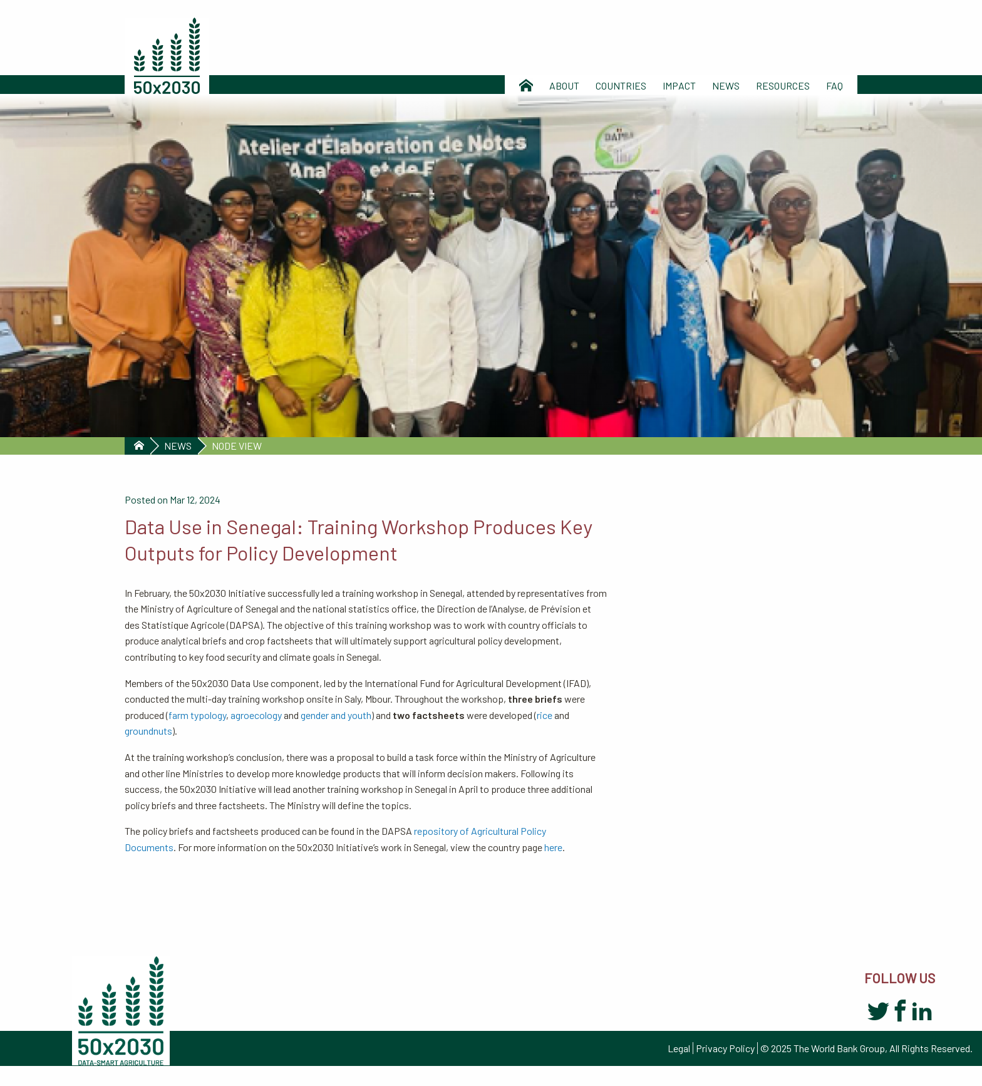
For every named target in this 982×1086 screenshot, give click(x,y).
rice (544, 715)
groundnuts (148, 731)
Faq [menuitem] (834, 85)
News (178, 446)
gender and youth (336, 715)
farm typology (197, 715)
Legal (679, 1048)
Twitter (878, 1012)
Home (137, 446)
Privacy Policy (725, 1048)
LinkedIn (922, 1012)
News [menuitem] (726, 85)
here (553, 847)
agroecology (256, 715)
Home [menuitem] (526, 85)
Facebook (900, 1012)
